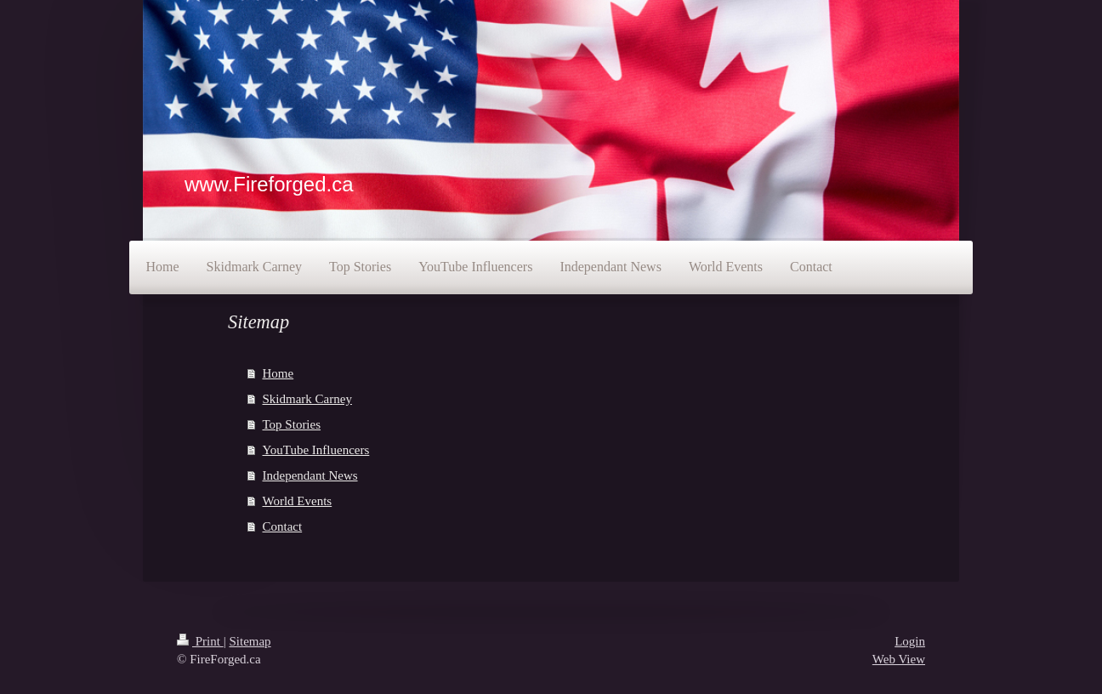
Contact (283, 526)
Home (278, 373)
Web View (898, 659)
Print (200, 641)
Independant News (310, 475)
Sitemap (249, 641)
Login (910, 641)
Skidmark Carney (307, 399)
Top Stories (292, 424)
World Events (297, 501)
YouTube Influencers (316, 450)
